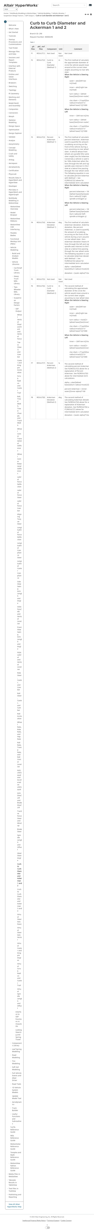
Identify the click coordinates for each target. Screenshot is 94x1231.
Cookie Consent (66, 1220)
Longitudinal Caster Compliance (19, 569)
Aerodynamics (17, 1103)
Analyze (12, 140)
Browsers (12, 83)
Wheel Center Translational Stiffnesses (19, 440)
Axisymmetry (14, 144)
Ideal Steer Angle (19, 857)
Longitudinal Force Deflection (19, 533)
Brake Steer (19, 830)
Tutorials (12, 36)
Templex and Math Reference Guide (15, 1156)
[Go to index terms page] (87, 6)
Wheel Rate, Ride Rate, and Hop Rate (19, 730)
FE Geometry (14, 93)
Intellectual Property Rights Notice (34, 1220)
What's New (14, 28)
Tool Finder (13, 48)
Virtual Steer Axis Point (19, 919)
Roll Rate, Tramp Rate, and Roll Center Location (19, 754)
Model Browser (13, 213)
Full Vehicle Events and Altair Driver (16, 1077)
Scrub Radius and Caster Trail (19, 384)
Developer (13, 186)
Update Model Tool (16, 1097)
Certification (14, 170)
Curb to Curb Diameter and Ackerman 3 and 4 (19, 900)
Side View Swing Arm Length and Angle (19, 592)
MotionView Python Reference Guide (15, 1167)
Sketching (13, 86)
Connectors (13, 113)
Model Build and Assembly (14, 104)
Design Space (14, 126)
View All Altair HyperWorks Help (14, 1205)
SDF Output (29, 16)
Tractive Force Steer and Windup (19, 818)
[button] (8, 25)
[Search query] (69, 5)
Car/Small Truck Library (18, 270)
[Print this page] (91, 14)
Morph (11, 116)
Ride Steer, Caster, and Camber (19, 681)
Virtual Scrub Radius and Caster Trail (19, 975)
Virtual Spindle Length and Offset (19, 999)
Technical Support (53, 1220)
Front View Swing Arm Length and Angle (19, 638)
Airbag (11, 160)
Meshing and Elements (14, 98)
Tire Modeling (16, 1062)
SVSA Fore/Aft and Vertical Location (19, 615)
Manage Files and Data (14, 52)
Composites (13, 109)
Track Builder (15, 1109)
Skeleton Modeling (13, 121)
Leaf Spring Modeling (17, 1050)
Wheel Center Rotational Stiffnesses (19, 464)
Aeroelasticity (14, 167)
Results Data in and (15, 180)
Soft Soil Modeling (16, 1068)
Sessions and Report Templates (14, 60)
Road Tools (16, 1084)
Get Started (13, 32)
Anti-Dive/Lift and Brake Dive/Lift (19, 800)
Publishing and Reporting (15, 1195)
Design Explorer (15, 133)
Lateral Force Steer (19, 494)
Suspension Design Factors (13, 16)
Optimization (14, 129)
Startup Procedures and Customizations (15, 42)
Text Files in (13, 1189)
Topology (12, 90)
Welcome (12, 25)
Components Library (17, 1044)
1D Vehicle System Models (16, 1090)
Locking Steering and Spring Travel (19, 1035)
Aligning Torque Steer (19, 519)
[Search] (83, 5)
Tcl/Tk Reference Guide (14, 1129)
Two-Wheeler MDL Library (17, 291)
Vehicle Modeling (44, 13)
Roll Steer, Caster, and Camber (19, 702)
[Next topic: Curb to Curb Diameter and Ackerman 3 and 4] (88, 14)
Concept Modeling (13, 149)
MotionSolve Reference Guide (15, 1146)
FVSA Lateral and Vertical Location (19, 661)
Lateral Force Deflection (19, 482)
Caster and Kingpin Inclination (19, 366)
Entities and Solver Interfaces (13, 76)
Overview (15, 207)
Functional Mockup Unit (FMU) (15, 241)
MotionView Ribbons (15, 219)
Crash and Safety (13, 155)
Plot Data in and (15, 192)
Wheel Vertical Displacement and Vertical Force (19, 327)
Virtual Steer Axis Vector (19, 934)
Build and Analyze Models (16, 256)
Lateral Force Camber (19, 506)
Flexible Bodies (13, 234)
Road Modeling (16, 1056)
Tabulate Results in (13, 1182)
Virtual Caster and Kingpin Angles (19, 951)
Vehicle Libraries (58, 13)
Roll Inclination (19, 716)
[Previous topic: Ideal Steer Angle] (86, 14)
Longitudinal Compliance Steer (19, 550)
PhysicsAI (12, 174)
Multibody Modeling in (23, 13)
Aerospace (13, 163)
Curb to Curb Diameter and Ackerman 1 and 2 (52, 16)
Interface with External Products (14, 68)
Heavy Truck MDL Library (17, 280)
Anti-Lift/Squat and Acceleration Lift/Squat (19, 780)
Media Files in (14, 1175)
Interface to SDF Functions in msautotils (19, 1019)
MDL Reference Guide (14, 1138)
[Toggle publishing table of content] (5, 21)
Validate (12, 137)
